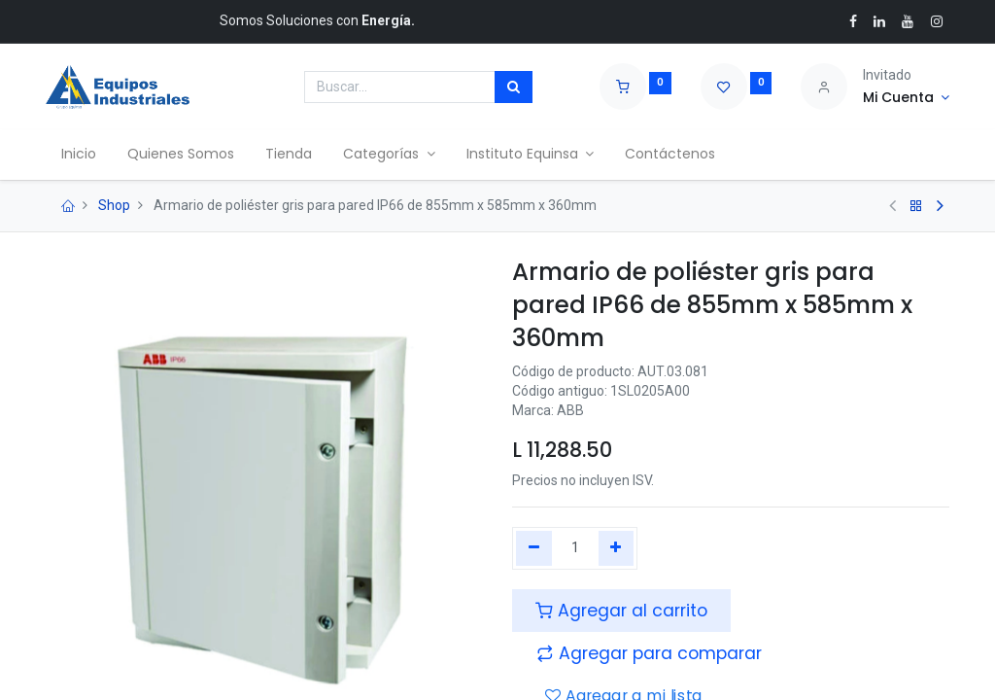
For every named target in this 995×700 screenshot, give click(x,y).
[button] (649, 653)
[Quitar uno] (534, 548)
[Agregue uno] (617, 548)
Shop (114, 205)
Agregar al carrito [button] (621, 610)
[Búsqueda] (513, 87)
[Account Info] (906, 98)
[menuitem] (79, 154)
